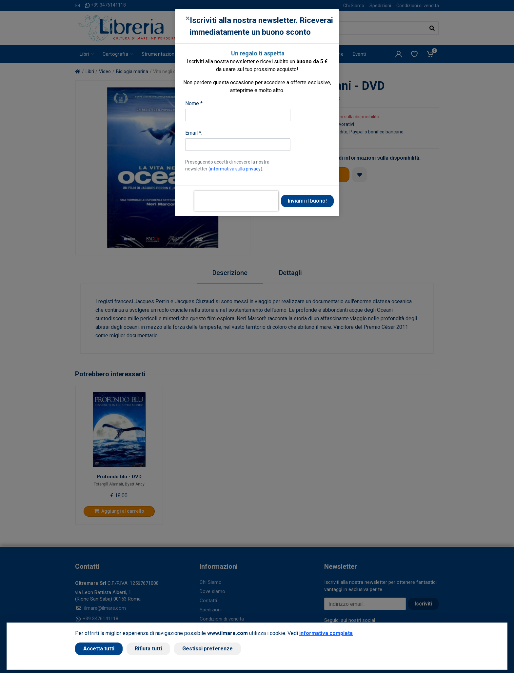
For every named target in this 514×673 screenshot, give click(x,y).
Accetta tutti (98, 648)
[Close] (187, 18)
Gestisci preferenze (207, 648)
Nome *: (194, 103)
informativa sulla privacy (235, 168)
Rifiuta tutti (148, 648)
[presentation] (236, 201)
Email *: (193, 133)
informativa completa (326, 633)
